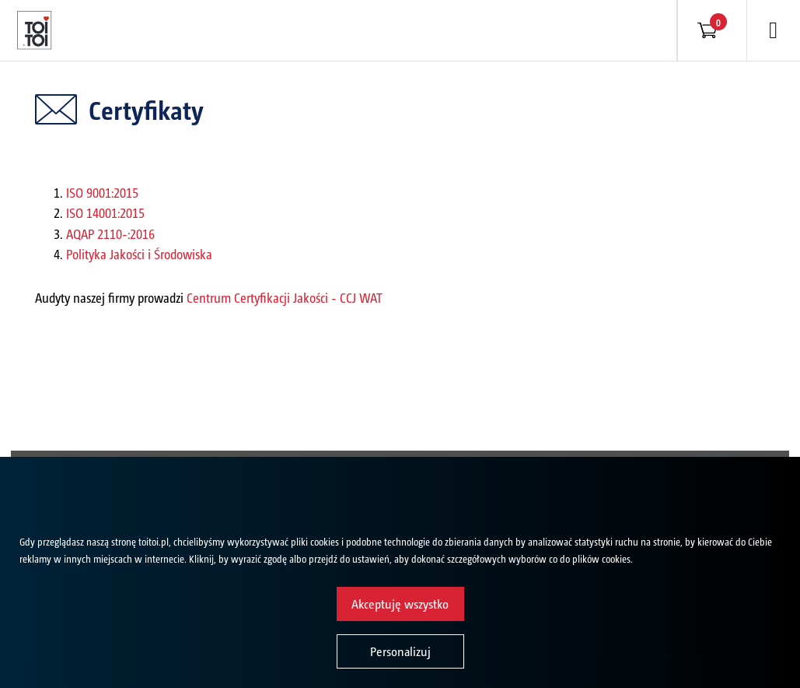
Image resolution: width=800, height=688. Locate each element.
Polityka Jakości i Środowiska (139, 253)
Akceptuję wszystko (400, 603)
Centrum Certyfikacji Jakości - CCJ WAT (285, 297)
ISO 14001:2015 (105, 212)
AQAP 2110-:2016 (110, 233)
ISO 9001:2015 (102, 192)
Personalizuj (400, 651)
